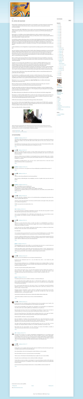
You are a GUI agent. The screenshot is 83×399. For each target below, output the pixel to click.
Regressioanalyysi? (61, 63)
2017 (59, 37)
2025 (59, 24)
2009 (59, 73)
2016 (59, 38)
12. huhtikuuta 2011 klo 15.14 (22, 301)
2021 (59, 31)
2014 (59, 41)
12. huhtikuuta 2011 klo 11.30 (22, 277)
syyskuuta (60, 52)
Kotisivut (59, 115)
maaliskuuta (61, 66)
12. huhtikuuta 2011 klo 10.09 (22, 255)
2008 (59, 75)
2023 (59, 27)
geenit (16, 131)
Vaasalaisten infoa (60, 109)
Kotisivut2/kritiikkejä (61, 114)
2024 (59, 26)
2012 (59, 45)
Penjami (59, 100)
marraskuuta (61, 49)
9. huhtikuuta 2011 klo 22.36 (22, 195)
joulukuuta (60, 47)
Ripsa (16, 5)
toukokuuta (61, 58)
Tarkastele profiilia (59, 87)
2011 (59, 46)
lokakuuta (60, 51)
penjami (16, 243)
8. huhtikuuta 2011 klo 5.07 (23, 137)
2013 (59, 43)
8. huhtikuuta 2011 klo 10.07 (22, 150)
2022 (59, 29)
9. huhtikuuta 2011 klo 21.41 (22, 184)
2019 (59, 34)
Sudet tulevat (60, 105)
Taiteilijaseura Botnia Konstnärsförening (64, 106)
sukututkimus (25, 131)
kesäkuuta (60, 57)
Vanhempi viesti (50, 385)
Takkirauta (59, 108)
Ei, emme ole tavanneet (62, 64)
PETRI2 (59, 102)
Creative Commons (60, 94)
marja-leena (16, 137)
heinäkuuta (61, 55)
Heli (15, 209)
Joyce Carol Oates (20, 131)
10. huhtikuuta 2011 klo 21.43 (21, 209)
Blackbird (59, 98)
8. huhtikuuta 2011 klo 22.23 (22, 166)
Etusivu (33, 385)
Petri (58, 101)
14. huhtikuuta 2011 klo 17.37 (22, 344)
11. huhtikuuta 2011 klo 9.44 (22, 220)
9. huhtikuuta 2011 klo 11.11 (22, 173)
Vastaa (16, 146)
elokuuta (60, 54)
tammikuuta (61, 70)
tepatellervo (16, 166)
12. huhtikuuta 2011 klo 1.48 (21, 243)
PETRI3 (59, 104)
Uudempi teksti (14, 385)
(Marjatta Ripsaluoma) (59, 93)
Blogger (48, 393)
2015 (59, 40)
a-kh (15, 332)
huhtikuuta (61, 60)
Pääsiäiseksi (60, 61)
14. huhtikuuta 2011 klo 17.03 (21, 332)
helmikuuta (61, 68)
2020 (59, 32)
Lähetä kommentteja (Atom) (18, 387)
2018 (59, 35)
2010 (59, 71)
